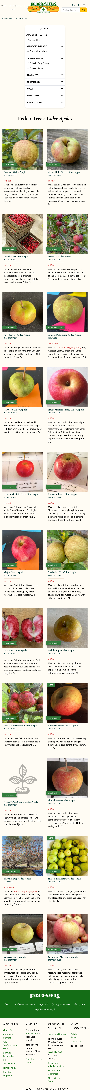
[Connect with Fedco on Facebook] (72, 1045)
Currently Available (45, 46)
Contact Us (76, 1041)
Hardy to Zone (45, 102)
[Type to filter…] (45, 40)
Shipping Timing (45, 58)
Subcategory (45, 82)
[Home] (43, 7)
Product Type (45, 75)
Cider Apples (21, 18)
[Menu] (84, 5)
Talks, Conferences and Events (11, 1045)
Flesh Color (45, 95)
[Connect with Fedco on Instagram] (76, 1045)
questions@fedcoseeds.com (61, 1034)
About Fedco (9, 1030)
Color (45, 89)
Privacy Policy (9, 1067)
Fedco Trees (7, 18)
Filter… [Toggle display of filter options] (45, 28)
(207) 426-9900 (55, 1051)
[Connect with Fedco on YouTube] (82, 1045)
